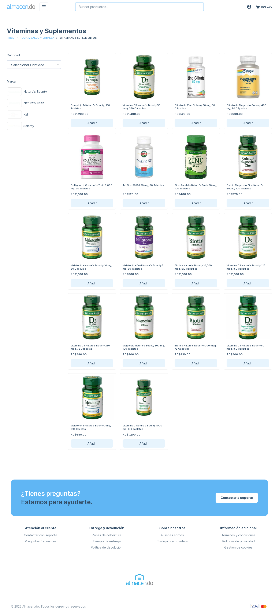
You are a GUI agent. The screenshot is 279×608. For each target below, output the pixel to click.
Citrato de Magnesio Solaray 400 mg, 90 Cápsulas (245, 106)
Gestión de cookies (238, 547)
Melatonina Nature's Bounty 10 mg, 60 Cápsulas (91, 266)
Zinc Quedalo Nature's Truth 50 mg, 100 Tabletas (195, 186)
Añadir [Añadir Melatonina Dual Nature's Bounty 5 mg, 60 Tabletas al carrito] (144, 283)
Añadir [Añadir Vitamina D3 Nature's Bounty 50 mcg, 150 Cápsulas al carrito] (248, 363)
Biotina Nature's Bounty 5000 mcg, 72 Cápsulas (194, 347)
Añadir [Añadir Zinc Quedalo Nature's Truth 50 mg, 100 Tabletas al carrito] (196, 203)
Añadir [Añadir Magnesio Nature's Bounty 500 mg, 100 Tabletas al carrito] (144, 363)
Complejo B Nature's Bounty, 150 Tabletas (89, 106)
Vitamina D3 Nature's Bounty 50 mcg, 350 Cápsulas (143, 106)
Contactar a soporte (237, 497)
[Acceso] (249, 7)
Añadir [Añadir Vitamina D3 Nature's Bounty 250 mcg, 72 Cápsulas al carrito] (92, 363)
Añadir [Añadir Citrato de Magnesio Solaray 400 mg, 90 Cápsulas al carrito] (248, 123)
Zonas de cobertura (106, 535)
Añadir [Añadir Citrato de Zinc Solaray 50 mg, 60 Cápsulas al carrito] (196, 123)
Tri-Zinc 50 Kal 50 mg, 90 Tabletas (139, 186)
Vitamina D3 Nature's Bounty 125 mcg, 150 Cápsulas (245, 266)
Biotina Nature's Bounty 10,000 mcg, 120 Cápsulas (195, 266)
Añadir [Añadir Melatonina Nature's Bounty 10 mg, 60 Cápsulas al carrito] (92, 283)
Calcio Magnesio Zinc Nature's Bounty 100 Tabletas (247, 186)
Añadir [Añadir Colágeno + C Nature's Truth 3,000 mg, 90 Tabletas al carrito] (92, 203)
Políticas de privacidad (238, 541)
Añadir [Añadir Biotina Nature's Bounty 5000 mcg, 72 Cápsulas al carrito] (196, 363)
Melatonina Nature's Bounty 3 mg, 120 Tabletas (90, 427)
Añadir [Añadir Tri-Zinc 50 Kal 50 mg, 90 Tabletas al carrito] (144, 203)
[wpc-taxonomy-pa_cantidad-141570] (34, 64)
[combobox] (139, 7)
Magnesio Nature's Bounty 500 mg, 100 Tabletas (143, 347)
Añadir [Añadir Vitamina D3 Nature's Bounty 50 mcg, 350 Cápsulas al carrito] (144, 123)
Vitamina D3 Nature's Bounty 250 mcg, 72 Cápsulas (89, 347)
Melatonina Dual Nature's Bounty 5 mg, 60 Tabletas (139, 266)
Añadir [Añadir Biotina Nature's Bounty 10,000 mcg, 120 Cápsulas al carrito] (196, 283)
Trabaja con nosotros (172, 541)
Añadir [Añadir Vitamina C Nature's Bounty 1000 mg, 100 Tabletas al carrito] (144, 443)
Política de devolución (106, 547)
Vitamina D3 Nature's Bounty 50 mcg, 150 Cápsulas (247, 347)
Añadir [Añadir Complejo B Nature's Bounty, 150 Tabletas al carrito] (92, 123)
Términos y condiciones (238, 535)
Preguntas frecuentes (40, 541)
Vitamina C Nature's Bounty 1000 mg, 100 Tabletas (141, 427)
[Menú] (44, 7)
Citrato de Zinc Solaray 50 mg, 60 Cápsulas (195, 106)
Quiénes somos (172, 535)
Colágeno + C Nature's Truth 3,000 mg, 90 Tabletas (89, 186)
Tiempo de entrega (107, 541)
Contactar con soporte (40, 535)
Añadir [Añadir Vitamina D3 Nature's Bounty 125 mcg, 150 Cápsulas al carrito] (248, 283)
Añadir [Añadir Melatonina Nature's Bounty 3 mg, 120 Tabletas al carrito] (92, 443)
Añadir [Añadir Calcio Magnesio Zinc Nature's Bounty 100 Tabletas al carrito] (248, 203)
